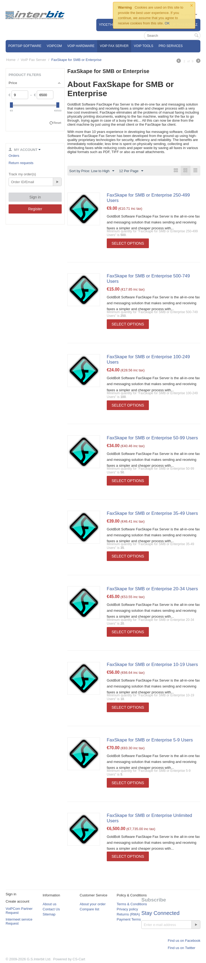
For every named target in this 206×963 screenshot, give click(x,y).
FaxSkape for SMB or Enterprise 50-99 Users (152, 437)
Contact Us (51, 909)
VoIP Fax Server (114, 46)
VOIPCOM (54, 46)
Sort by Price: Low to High (91, 171)
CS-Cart (79, 959)
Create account (17, 902)
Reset (57, 122)
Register (35, 209)
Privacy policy (127, 909)
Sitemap (49, 915)
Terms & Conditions (132, 904)
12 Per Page (131, 171)
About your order (93, 904)
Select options (128, 243)
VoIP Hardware (80, 46)
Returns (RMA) (128, 915)
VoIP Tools (143, 46)
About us (49, 904)
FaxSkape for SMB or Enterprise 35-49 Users (152, 513)
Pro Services (171, 46)
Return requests (21, 163)
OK (167, 23)
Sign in (35, 197)
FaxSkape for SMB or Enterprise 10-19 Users (152, 664)
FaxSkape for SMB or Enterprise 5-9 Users (150, 740)
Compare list (89, 909)
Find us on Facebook (184, 941)
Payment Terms (129, 920)
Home (11, 60)
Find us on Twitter (181, 948)
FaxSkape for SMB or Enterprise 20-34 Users (152, 588)
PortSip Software (24, 46)
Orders (14, 156)
